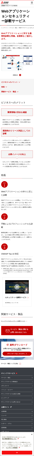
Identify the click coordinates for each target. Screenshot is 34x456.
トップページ (4, 27)
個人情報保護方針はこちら (9, 439)
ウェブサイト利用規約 (12, 447)
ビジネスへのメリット (9, 82)
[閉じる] (32, 434)
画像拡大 (15, 75)
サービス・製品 (13, 27)
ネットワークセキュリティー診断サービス (13, 321)
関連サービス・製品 (8, 92)
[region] (17, 444)
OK (17, 452)
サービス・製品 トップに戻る (9, 363)
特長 (3, 87)
